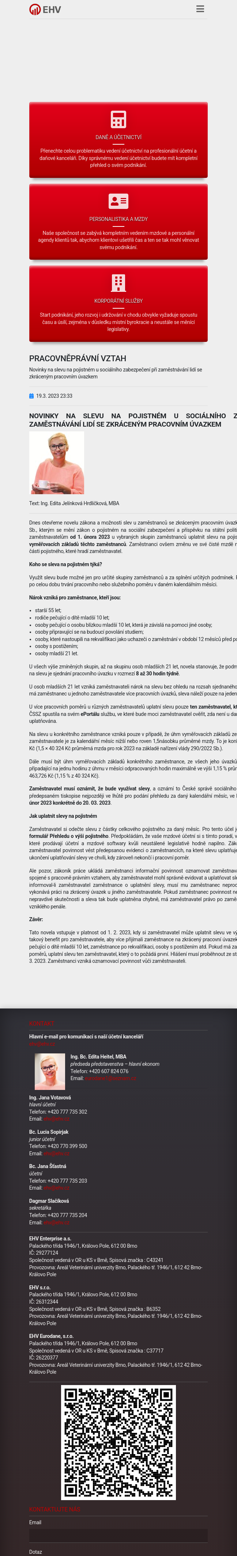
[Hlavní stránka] (45, 9)
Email (35, 1522)
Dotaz (35, 1552)
